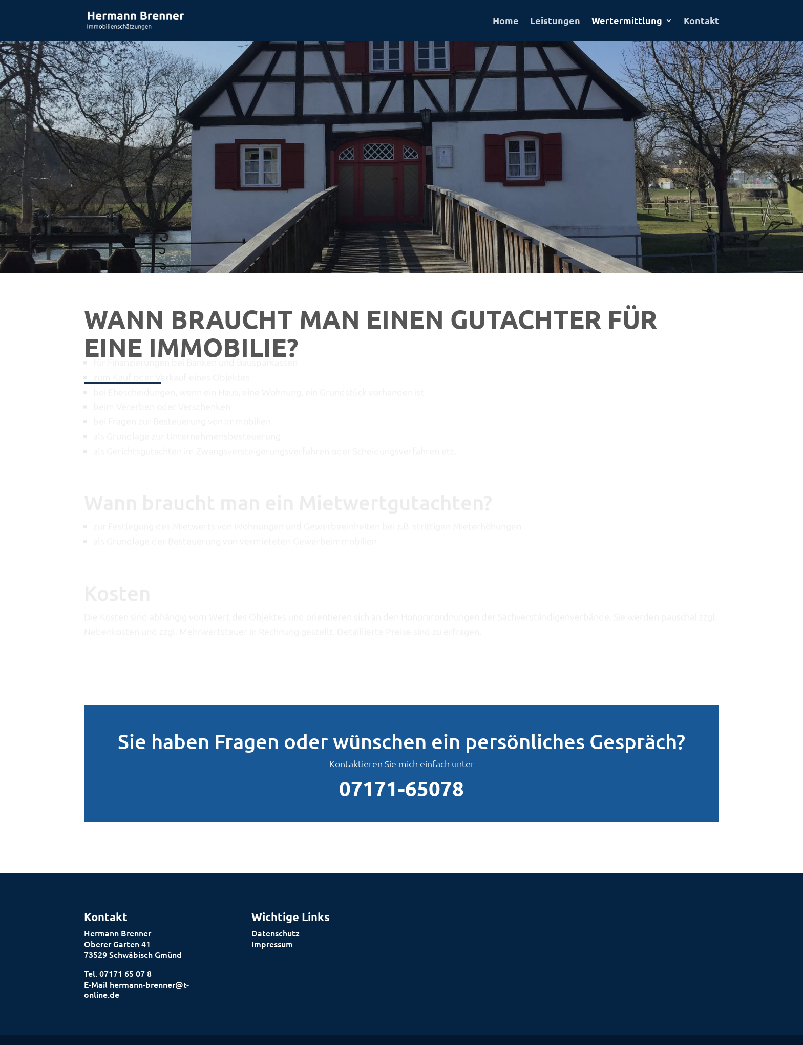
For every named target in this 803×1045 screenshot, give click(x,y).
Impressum (272, 943)
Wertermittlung (626, 21)
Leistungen (555, 21)
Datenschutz (275, 933)
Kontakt (701, 21)
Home (506, 21)
